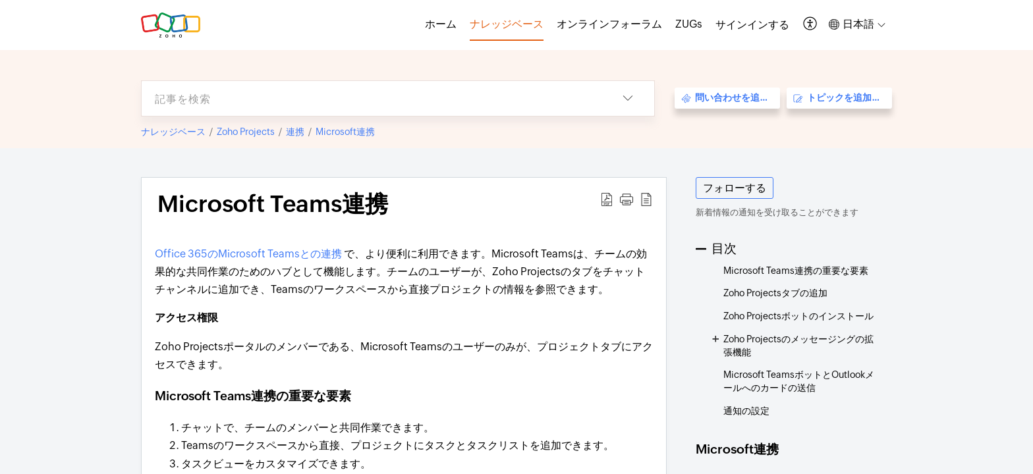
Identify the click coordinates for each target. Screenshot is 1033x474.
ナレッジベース (173, 131)
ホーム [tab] (441, 24)
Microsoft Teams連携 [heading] (272, 204)
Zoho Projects (246, 131)
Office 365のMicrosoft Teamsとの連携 (249, 254)
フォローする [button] (734, 188)
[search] (371, 98)
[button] (810, 24)
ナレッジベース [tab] (507, 24)
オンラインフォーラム (609, 24)
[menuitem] (752, 25)
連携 (295, 131)
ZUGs (688, 24)
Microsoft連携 (345, 131)
